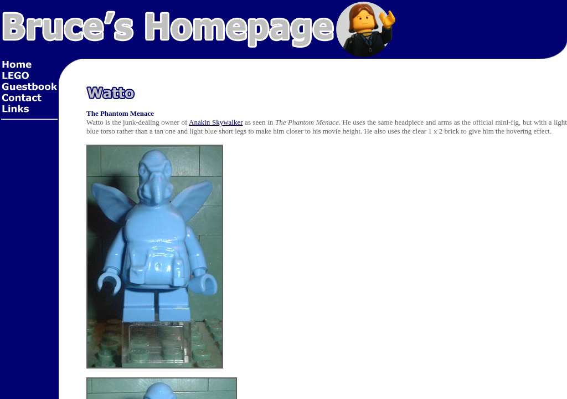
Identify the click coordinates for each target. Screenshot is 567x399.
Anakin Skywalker (216, 122)
